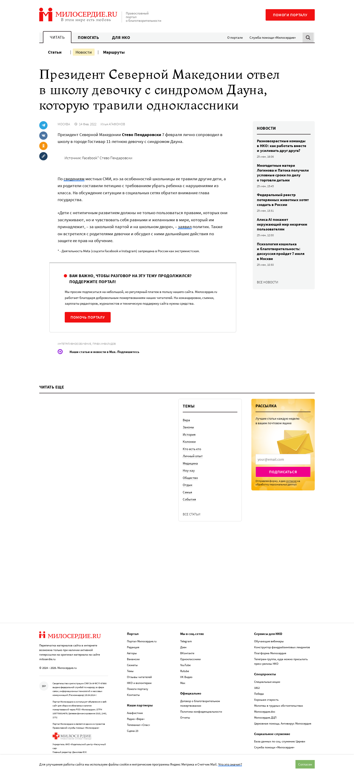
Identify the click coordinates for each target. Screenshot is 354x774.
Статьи (55, 52)
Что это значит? (230, 764)
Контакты (133, 682)
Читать (57, 37)
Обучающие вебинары (269, 628)
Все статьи (191, 541)
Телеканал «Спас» (138, 712)
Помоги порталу (290, 14)
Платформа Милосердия (270, 640)
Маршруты (114, 52)
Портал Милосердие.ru (142, 628)
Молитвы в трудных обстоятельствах (278, 693)
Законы (188, 454)
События (189, 526)
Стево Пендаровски (116, 157)
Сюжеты (132, 652)
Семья (187, 519)
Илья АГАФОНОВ (113, 124)
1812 (257, 675)
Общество (190, 505)
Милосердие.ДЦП (265, 704)
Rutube (184, 658)
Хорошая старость (266, 687)
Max (182, 670)
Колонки (189, 469)
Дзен (183, 634)
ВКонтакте (187, 640)
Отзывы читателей (139, 664)
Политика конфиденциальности (201, 698)
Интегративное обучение (74, 343)
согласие (291, 508)
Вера (186, 447)
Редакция (133, 634)
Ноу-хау (189, 497)
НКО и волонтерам (139, 670)
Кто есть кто (192, 476)
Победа (259, 681)
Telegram (186, 628)
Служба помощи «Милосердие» (273, 37)
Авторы (132, 640)
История (189, 461)
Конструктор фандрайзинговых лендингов (282, 634)
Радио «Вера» (136, 706)
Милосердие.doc (264, 698)
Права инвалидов (104, 343)
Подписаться (283, 498)
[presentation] (283, 486)
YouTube (185, 652)
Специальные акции (267, 669)
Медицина (190, 490)
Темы (130, 658)
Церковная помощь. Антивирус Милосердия (282, 710)
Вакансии (133, 646)
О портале (235, 37)
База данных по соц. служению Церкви (279, 728)
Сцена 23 (132, 718)
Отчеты (185, 704)
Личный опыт (193, 483)
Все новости (267, 282)
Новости (84, 52)
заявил (185, 226)
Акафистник (135, 700)
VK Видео (186, 664)
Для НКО (121, 37)
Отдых (187, 512)
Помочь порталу (87, 317)
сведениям (74, 178)
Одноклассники (190, 646)
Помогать (88, 37)
